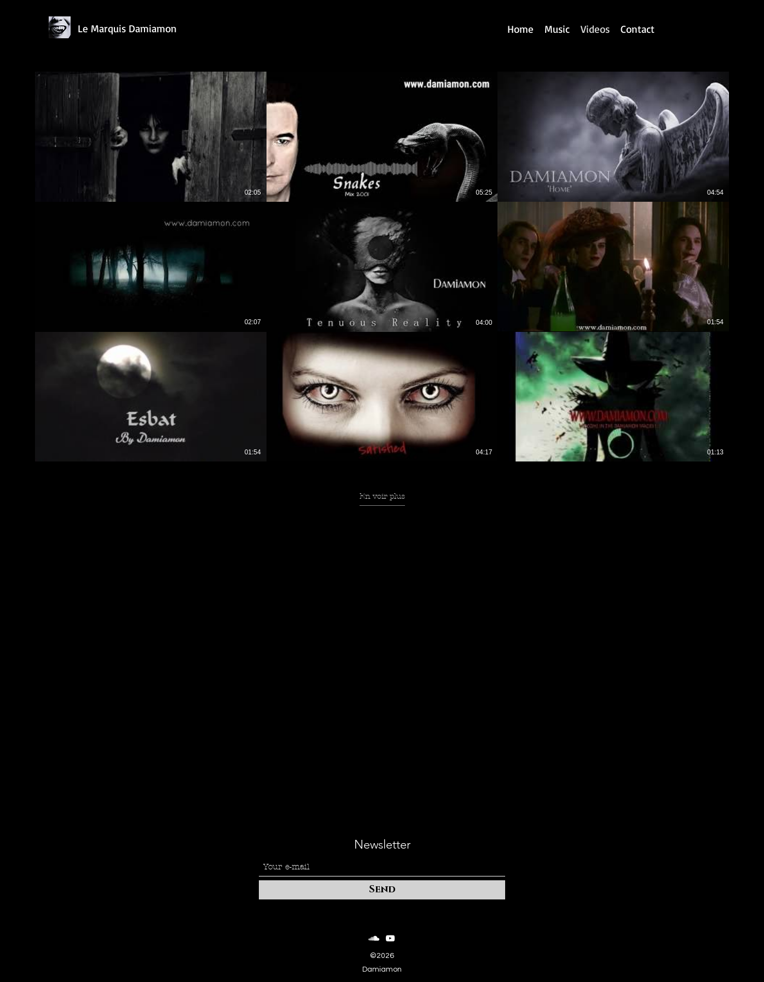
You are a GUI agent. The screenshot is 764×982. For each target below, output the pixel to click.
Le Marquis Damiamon (127, 28)
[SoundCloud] (373, 938)
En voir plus (382, 496)
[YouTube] (390, 938)
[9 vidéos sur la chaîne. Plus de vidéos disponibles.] (382, 266)
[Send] (382, 889)
